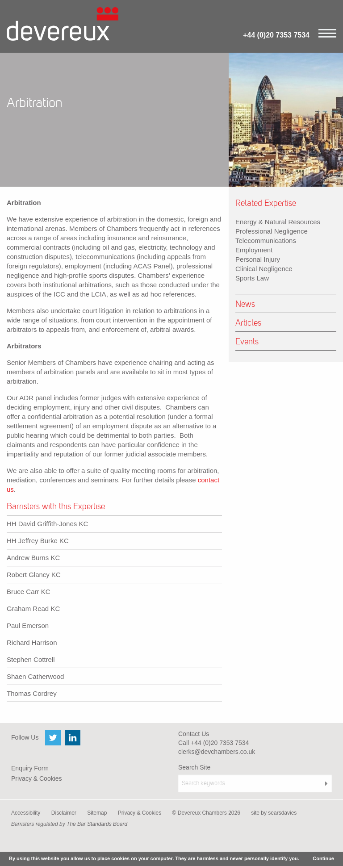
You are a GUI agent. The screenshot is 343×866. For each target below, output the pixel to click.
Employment (253, 250)
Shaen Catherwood (35, 676)
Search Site (194, 767)
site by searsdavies (274, 813)
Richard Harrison (32, 642)
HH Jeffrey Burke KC (38, 540)
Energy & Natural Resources (277, 222)
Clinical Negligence (264, 268)
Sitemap (97, 813)
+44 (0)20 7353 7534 (276, 35)
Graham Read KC (33, 608)
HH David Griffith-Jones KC (47, 523)
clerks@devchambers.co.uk (216, 751)
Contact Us (193, 733)
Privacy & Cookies (36, 778)
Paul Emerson (28, 625)
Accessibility (25, 813)
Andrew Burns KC (33, 557)
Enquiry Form (30, 768)
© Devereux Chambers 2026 (206, 813)
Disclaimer (63, 813)
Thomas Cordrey (32, 693)
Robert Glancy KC (34, 574)
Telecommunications (265, 240)
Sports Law (252, 278)
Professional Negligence (271, 231)
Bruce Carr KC (28, 591)
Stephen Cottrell (31, 659)
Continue (323, 858)
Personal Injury (257, 259)
